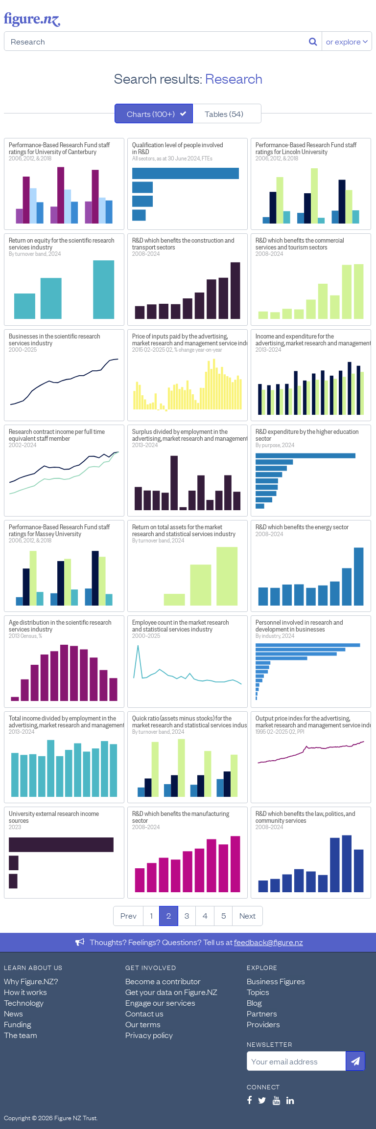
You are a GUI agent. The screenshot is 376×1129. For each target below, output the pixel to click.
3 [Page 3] (187, 915)
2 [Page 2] (168, 915)
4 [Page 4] (205, 915)
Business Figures (276, 980)
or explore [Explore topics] (347, 41)
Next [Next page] (247, 915)
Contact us (144, 1013)
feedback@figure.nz (268, 941)
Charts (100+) (151, 113)
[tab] (154, 113)
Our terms (143, 1023)
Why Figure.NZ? (31, 980)
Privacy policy (149, 1034)
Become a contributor (163, 980)
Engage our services (160, 1002)
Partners (262, 1013)
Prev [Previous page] (128, 915)
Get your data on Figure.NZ (171, 991)
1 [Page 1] (151, 915)
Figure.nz (32, 19)
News (13, 1013)
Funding (17, 1023)
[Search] (313, 41)
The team (20, 1034)
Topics (258, 991)
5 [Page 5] (223, 915)
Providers (263, 1023)
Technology (24, 1002)
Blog (254, 1002)
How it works (25, 991)
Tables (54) (224, 113)
